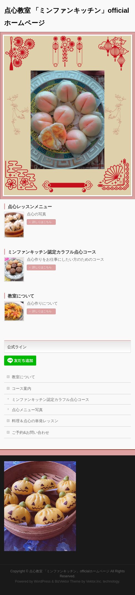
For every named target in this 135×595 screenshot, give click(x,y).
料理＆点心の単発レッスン (35, 421)
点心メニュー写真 (27, 410)
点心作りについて (42, 303)
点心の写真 (36, 214)
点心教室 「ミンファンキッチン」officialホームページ (69, 571)
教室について (21, 296)
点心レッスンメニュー (30, 206)
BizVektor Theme (68, 581)
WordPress (42, 581)
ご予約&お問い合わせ (30, 432)
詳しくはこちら (42, 221)
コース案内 (21, 388)
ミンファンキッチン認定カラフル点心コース (52, 252)
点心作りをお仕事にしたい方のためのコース (65, 259)
